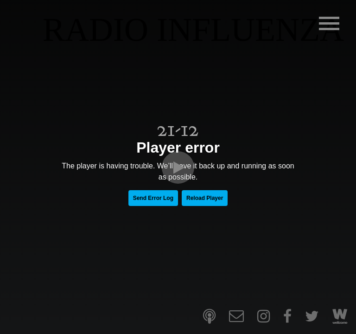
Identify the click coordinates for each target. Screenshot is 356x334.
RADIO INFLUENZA (193, 29)
